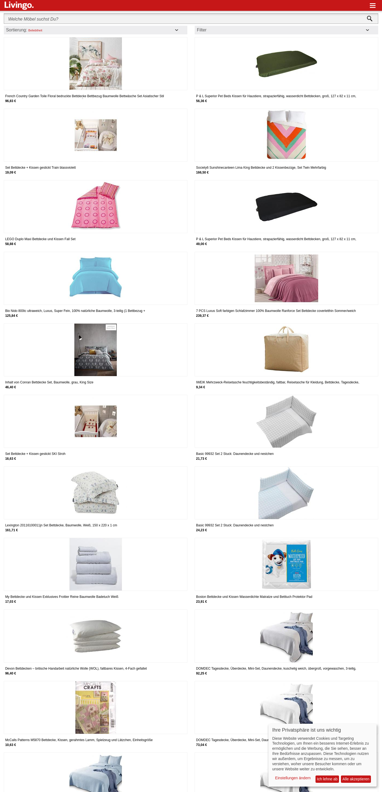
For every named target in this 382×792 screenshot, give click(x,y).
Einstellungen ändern (293, 778)
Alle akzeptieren (356, 779)
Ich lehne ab (327, 779)
